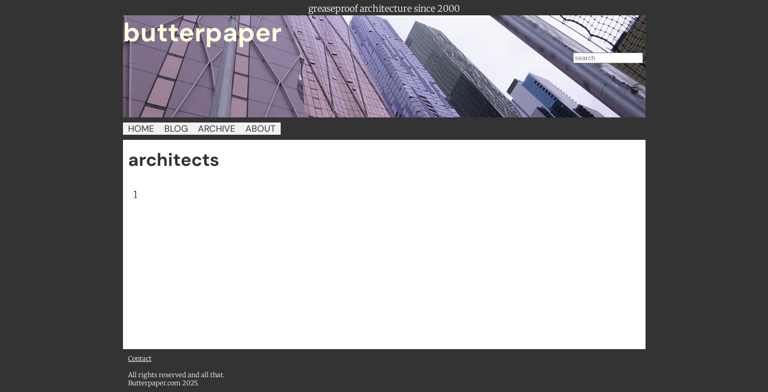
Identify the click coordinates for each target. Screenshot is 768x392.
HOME (141, 128)
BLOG (176, 128)
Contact (140, 358)
